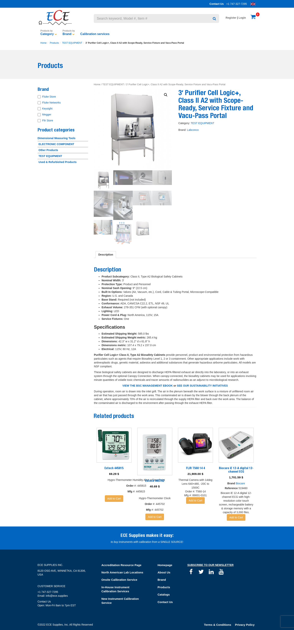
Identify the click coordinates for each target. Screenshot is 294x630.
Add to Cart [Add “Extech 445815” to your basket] (114, 498)
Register (231, 17)
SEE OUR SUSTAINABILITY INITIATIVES (202, 385)
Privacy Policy (245, 624)
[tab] (105, 254)
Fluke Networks (51, 102)
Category (47, 34)
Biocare (240, 483)
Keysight (47, 108)
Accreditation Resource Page (121, 565)
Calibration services (94, 34)
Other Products (48, 150)
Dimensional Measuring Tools (56, 138)
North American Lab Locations (122, 572)
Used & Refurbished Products (58, 162)
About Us (164, 572)
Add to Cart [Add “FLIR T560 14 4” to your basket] (195, 500)
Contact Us (217, 3)
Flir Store (47, 120)
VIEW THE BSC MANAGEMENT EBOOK (147, 385)
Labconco (193, 129)
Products (54, 43)
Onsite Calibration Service (119, 579)
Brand (67, 34)
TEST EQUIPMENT (72, 43)
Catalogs (164, 594)
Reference (231, 488)
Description (105, 254)
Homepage (165, 565)
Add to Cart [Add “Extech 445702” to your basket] (154, 516)
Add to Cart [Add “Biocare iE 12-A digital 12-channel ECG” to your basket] (236, 517)
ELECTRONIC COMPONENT (56, 144)
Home (44, 43)
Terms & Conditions (217, 624)
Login (242, 17)
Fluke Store (49, 96)
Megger (46, 114)
